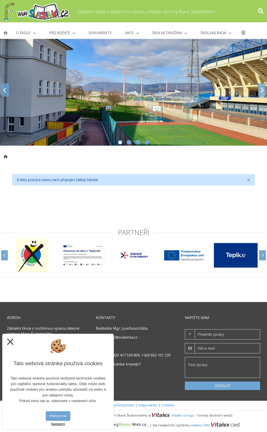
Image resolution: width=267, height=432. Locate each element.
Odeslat (223, 385)
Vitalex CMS (200, 425)
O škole (26, 32)
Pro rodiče (62, 32)
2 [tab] (129, 142)
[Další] (262, 255)
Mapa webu (147, 405)
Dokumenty (100, 32)
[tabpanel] (133, 90)
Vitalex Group (183, 415)
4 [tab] (147, 142)
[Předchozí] (4, 255)
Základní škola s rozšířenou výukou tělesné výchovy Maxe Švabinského (146, 11)
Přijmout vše (58, 416)
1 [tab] (120, 142)
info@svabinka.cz (123, 337)
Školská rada (215, 32)
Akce (132, 32)
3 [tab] (138, 142)
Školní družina (169, 32)
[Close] (248, 179)
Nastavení (58, 424)
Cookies (167, 405)
